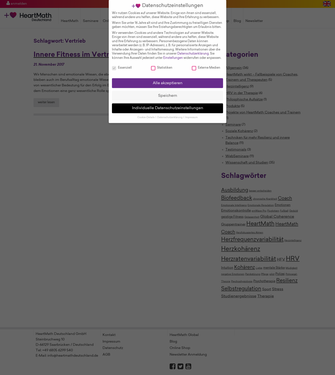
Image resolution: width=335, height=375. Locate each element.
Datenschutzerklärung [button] (170, 113)
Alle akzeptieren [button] (167, 79)
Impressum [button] (191, 113)
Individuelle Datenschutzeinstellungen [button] (167, 104)
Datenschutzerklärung (193, 49)
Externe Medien (206, 64)
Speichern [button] (167, 91)
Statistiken (161, 64)
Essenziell (122, 64)
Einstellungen (173, 53)
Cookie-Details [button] (146, 113)
